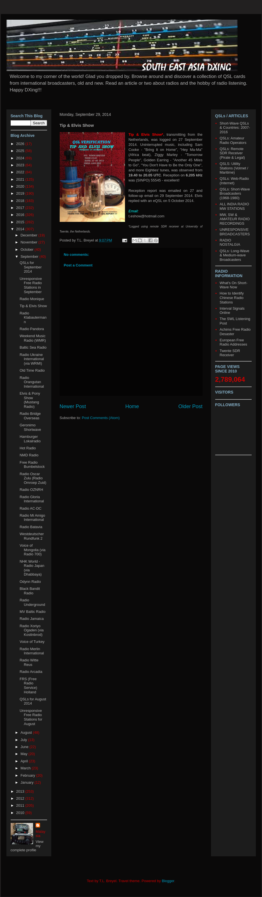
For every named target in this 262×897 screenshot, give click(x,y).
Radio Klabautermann (33, 317)
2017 (20, 208)
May (24, 754)
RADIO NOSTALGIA (230, 242)
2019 (20, 193)
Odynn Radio (30, 581)
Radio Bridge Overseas (30, 415)
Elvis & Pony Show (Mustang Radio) (30, 400)
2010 (20, 813)
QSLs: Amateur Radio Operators (233, 140)
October (27, 249)
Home (132, 406)
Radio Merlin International (32, 651)
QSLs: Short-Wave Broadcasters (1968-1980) (235, 193)
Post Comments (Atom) (101, 418)
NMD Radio (29, 455)
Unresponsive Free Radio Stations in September (31, 285)
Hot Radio (28, 448)
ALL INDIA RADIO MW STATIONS (234, 206)
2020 (20, 186)
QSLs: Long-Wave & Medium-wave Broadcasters (234, 255)
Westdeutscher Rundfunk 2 (32, 536)
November (29, 242)
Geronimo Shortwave (30, 427)
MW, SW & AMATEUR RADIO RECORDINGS (235, 219)
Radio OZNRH (31, 489)
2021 (20, 179)
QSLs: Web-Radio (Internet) (234, 180)
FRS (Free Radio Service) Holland (28, 685)
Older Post (190, 406)
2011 (20, 805)
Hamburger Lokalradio (30, 438)
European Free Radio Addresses (233, 342)
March (26, 768)
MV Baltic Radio (32, 612)
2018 (20, 201)
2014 (20, 229)
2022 (20, 172)
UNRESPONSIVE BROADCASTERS (235, 231)
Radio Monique (32, 299)
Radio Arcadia (31, 672)
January (27, 782)
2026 (20, 144)
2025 (20, 151)
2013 (20, 791)
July (24, 740)
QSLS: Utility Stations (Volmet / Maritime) (234, 168)
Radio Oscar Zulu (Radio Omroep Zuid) (33, 478)
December (29, 235)
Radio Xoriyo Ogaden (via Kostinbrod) (32, 630)
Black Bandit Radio (30, 590)
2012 (20, 798)
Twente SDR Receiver (230, 353)
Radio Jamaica (32, 619)
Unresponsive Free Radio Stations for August (31, 717)
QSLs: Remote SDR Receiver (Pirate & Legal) (232, 153)
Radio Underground (32, 602)
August (26, 732)
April (24, 761)
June (24, 747)
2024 (20, 158)
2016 (20, 215)
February (28, 775)
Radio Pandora (32, 329)
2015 (20, 222)
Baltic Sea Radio (33, 347)
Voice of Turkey (32, 642)
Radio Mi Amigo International (32, 517)
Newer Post (73, 406)
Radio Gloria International (32, 499)
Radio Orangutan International (32, 382)
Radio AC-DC (30, 508)
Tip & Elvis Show (33, 306)
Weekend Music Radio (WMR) (33, 338)
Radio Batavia (31, 527)
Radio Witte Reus (29, 662)
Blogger (168, 881)
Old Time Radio (32, 370)
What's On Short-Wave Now (233, 285)
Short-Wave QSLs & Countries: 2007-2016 (235, 127)
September (29, 256)
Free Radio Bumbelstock (32, 464)
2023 (20, 165)
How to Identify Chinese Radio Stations (232, 297)
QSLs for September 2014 (31, 267)
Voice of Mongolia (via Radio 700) (32, 549)
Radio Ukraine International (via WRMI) (32, 359)
